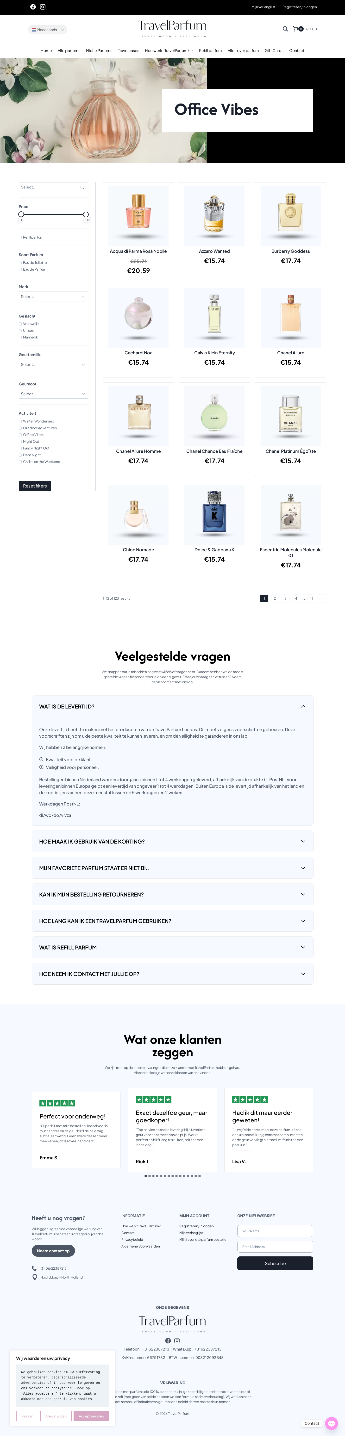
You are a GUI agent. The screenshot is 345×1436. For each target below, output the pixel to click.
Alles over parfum (243, 50)
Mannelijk (30, 337)
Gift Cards (274, 50)
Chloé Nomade (138, 549)
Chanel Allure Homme (138, 451)
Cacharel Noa (138, 352)
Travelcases (128, 50)
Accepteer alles (91, 1416)
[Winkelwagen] (298, 29)
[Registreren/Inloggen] (299, 6)
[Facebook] (33, 7)
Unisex (28, 330)
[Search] (82, 187)
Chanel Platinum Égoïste (291, 451)
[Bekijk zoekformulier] (285, 29)
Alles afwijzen (56, 1416)
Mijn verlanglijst (263, 7)
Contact (296, 50)
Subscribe (275, 1263)
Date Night (32, 455)
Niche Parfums (99, 50)
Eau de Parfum (34, 269)
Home (46, 50)
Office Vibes (33, 434)
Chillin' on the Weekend (41, 461)
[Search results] (53, 187)
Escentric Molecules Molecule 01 (291, 552)
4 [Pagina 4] (296, 598)
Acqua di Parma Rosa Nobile (138, 251)
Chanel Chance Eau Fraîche (214, 451)
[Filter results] (53, 296)
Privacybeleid (132, 1239)
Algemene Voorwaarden (140, 1246)
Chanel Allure (290, 352)
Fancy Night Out (36, 448)
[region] (62, 1388)
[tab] (145, 1176)
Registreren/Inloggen (196, 1226)
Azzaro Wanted (214, 251)
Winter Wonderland (38, 421)
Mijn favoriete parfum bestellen (203, 1239)
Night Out (31, 441)
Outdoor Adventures (40, 428)
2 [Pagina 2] (275, 598)
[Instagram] (43, 7)
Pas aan (27, 1416)
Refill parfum (210, 50)
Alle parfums (69, 50)
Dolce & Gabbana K (214, 549)
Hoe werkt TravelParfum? (141, 1226)
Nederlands (44, 30)
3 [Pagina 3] (285, 598)
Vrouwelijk (31, 323)
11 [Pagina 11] (311, 598)
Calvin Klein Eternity (214, 352)
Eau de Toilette (35, 262)
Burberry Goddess (290, 251)
